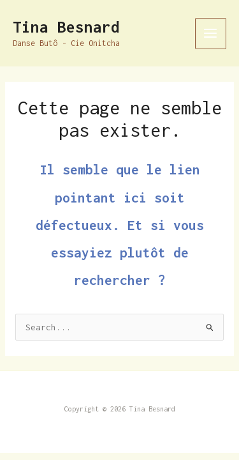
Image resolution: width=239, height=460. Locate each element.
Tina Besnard (66, 26)
